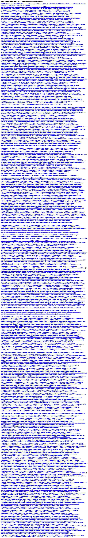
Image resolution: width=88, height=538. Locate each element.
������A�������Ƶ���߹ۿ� (43, 14)
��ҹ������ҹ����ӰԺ (9, 167)
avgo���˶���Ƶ (58, 326)
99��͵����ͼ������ (41, 211)
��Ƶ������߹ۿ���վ (46, 72)
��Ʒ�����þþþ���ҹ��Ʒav (34, 90)
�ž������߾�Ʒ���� (8, 115)
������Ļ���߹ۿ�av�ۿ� (52, 22)
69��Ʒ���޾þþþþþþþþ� (47, 87)
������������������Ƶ (11, 66)
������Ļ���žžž (43, 27)
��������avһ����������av (20, 25)
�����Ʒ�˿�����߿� (66, 390)
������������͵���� (67, 156)
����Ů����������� (9, 343)
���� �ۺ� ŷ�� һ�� (72, 41)
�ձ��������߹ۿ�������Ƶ (23, 47)
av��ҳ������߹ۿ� (24, 60)
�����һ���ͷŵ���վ (79, 63)
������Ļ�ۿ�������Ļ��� (60, 96)
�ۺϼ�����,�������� (63, 304)
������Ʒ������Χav (20, 201)
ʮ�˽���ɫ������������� (58, 379)
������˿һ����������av (69, 335)
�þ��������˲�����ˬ (45, 165)
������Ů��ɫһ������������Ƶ (42, 75)
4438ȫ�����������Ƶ (53, 66)
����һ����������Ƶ (24, 61)
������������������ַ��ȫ (12, 418)
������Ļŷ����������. (61, 220)
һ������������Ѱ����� (32, 21)
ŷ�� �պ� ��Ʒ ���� (42, 333)
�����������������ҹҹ (41, 151)
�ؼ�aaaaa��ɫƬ (5, 90)
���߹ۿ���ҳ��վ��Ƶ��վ (66, 22)
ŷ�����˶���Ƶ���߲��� (44, 127)
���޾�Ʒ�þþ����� (76, 465)
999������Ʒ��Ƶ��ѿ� (40, 385)
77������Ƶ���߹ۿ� (49, 7)
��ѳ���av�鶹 (50, 225)
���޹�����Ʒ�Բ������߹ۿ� (39, 499)
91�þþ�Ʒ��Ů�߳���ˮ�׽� (29, 16)
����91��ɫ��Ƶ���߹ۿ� (68, 391)
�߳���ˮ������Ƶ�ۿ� (30, 536)
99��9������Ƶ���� (76, 419)
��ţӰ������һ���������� (74, 228)
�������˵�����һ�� (67, 24)
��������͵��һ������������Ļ (57, 215)
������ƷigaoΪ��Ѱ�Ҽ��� (45, 269)
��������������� (9, 22)
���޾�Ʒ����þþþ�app (58, 101)
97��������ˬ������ (10, 127)
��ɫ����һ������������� (25, 27)
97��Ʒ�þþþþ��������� (76, 338)
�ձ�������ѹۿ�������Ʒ (30, 44)
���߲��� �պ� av (6, 47)
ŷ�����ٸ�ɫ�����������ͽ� (12, 49)
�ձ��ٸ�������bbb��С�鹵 (26, 272)
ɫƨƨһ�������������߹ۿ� (10, 10)
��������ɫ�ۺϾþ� (8, 148)
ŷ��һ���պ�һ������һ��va (11, 21)
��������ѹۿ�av (55, 29)
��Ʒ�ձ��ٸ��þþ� (26, 352)
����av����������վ (9, 164)
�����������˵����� (10, 244)
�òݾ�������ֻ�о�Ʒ (27, 518)
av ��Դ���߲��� (24, 151)
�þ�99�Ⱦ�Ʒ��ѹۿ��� (8, 346)
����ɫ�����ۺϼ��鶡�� (72, 289)
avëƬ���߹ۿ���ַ (71, 61)
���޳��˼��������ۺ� (74, 387)
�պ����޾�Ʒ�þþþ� (52, 164)
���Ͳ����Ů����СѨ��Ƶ (34, 451)
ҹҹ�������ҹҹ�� (7, 124)
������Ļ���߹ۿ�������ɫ (58, 47)
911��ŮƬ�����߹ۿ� (28, 230)
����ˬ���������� (72, 346)
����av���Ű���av (67, 123)
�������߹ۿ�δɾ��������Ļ (49, 373)
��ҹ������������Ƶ (41, 222)
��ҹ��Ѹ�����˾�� (8, 530)
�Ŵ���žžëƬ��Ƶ (78, 250)
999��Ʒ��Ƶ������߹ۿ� (52, 416)
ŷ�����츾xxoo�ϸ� (69, 120)
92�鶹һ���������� (64, 21)
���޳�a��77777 (43, 321)
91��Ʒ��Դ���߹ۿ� (58, 44)
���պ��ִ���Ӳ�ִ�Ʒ (7, 268)
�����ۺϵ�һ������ (66, 502)
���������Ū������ (46, 253)
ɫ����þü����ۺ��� (28, 505)
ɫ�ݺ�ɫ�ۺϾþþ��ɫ (36, 80)
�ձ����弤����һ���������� (57, 110)
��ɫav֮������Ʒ (54, 405)
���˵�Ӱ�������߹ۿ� (64, 465)
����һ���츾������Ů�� (71, 141)
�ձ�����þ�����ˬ (30, 79)
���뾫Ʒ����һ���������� (63, 80)
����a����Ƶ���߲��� (66, 118)
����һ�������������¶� (32, 141)
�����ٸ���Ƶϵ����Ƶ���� (11, 118)
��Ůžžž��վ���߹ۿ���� (46, 54)
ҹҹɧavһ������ (74, 379)
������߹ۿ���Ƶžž (76, 110)
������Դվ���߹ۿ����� (62, 513)
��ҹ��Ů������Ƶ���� (54, 68)
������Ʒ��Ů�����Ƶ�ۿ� (65, 374)
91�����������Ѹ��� (51, 332)
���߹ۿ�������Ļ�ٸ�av (66, 241)
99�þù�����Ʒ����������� (68, 327)
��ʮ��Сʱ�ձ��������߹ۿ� (10, 379)
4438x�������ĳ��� (24, 405)
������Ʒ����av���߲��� (62, 58)
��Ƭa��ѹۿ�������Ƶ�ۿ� (10, 55)
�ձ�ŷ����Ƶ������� (25, 286)
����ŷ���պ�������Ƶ (74, 69)
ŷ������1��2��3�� (57, 27)
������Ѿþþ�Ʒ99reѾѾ (44, 58)
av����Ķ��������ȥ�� (46, 533)
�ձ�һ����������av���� (76, 472)
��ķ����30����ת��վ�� (10, 74)
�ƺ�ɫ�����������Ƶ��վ (10, 13)
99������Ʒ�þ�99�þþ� (8, 390)
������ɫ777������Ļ (75, 44)
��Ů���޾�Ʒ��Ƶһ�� (49, 261)
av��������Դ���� (65, 40)
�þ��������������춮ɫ (64, 305)
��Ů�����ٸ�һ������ (9, 283)
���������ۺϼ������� (34, 50)
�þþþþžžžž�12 (38, 145)
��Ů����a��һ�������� (11, 407)
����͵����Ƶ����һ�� (76, 107)
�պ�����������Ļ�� (31, 173)
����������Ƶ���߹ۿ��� (38, 170)
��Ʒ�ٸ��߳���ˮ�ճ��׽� (9, 455)
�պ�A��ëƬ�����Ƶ (7, 19)
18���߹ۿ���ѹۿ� (75, 272)
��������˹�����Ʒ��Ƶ (50, 244)
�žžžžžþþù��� (5, 327)
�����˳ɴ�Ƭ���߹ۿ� (62, 269)
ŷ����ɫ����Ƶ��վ (27, 30)
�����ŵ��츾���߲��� (25, 83)
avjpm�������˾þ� (45, 49)
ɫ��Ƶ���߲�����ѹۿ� (26, 493)
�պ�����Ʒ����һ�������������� (33, 487)
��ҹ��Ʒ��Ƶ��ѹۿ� (59, 71)
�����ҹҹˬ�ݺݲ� (48, 160)
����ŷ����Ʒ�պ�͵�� (26, 324)
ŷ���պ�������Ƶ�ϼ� (69, 193)
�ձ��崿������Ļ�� (55, 228)
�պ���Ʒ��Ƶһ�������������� (13, 391)
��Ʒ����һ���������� (10, 352)
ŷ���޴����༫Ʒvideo (49, 314)
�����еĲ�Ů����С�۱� (26, 441)
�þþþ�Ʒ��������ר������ (11, 256)
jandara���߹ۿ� (63, 413)
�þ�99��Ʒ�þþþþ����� (23, 432)
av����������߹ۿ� (63, 314)
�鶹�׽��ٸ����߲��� (42, 10)
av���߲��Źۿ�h (24, 288)
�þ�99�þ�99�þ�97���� (9, 405)
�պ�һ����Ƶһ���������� (30, 244)
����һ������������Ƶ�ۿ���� (42, 77)
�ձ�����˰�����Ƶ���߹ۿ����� (46, 293)
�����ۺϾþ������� (9, 159)
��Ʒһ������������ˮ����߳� (12, 217)
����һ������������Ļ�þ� (74, 129)
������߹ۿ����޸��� (54, 54)
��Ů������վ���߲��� (29, 157)
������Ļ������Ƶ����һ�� (23, 374)
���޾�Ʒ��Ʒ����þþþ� (21, 449)
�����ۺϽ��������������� (29, 167)
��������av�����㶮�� (10, 260)
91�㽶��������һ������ (11, 140)
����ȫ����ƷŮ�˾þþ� (51, 479)
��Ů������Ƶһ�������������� (71, 214)
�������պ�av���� (41, 182)
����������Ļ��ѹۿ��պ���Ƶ (12, 50)
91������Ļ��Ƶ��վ (49, 167)
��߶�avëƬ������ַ (34, 7)
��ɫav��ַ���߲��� (67, 43)
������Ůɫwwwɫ (6, 7)
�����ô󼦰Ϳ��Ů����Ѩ (8, 312)
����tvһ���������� (38, 32)
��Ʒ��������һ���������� (12, 71)
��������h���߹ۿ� (26, 88)
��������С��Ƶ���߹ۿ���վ (36, 398)
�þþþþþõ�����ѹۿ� (48, 195)
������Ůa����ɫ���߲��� (49, 418)
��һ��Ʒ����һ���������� (34, 225)
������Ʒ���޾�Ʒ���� (58, 135)
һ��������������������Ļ (50, 510)
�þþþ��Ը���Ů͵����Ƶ (24, 228)
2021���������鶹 (62, 275)
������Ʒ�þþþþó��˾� (20, 416)
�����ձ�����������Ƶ (10, 85)
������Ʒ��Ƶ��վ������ (29, 203)
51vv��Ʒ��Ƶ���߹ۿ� (54, 440)
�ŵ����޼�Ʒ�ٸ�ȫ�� (60, 94)
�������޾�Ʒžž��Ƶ (60, 107)
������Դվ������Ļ (77, 198)
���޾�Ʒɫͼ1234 (34, 461)
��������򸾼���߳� (23, 363)
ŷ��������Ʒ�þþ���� (65, 203)
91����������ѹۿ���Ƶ (57, 32)
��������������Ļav (24, 482)
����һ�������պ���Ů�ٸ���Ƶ (72, 208)
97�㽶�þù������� (75, 217)
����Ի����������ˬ (74, 182)
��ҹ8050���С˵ (33, 63)
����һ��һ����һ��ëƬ (42, 83)
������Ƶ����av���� (9, 471)
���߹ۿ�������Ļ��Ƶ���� (14, 396)
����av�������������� (65, 131)
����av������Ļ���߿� (64, 341)
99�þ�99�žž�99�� (30, 238)
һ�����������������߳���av (13, 466)
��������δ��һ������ (10, 157)
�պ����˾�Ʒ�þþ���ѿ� (33, 175)
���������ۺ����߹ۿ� (9, 460)
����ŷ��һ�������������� (44, 18)
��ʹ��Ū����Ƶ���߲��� (50, 175)
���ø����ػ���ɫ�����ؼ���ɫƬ (28, 502)
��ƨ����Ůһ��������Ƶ (45, 121)
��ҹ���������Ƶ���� (72, 383)
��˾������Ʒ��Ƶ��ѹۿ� (10, 107)
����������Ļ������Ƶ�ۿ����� (64, 529)
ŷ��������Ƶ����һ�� (61, 316)
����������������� (30, 13)
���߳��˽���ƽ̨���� (8, 482)
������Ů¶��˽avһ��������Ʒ (12, 102)
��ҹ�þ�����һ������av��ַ (71, 159)
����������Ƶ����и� (44, 88)
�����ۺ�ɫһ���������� (61, 263)
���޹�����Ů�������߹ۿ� (37, 138)
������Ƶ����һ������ (69, 405)
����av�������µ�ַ (55, 132)
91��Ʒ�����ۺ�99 (7, 413)
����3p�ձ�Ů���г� (79, 29)
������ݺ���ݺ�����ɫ (38, 159)
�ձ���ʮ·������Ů (40, 471)
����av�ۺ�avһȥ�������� (11, 401)
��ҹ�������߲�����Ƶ (33, 33)
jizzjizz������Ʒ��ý (37, 289)
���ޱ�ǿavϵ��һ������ (25, 424)
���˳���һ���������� (10, 77)
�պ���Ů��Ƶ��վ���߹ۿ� (25, 129)
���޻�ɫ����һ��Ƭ (24, 219)
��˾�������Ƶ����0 (49, 502)
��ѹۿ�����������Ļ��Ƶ (58, 487)
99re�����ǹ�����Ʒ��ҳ (67, 258)
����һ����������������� (70, 256)
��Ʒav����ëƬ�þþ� (60, 55)
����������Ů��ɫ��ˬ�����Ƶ (13, 310)
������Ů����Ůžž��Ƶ (62, 154)
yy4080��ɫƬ (4, 193)
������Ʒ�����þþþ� (63, 274)
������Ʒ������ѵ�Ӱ (45, 154)
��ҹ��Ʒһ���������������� (13, 36)
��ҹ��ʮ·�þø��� (52, 449)
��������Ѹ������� (56, 64)
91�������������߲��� (33, 52)
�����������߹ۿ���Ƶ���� (64, 49)
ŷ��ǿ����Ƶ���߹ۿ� (59, 268)
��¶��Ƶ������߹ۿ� (41, 440)
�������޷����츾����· (10, 266)
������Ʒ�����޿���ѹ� (29, 72)
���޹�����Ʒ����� (75, 522)
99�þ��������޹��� (8, 168)
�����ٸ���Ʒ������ (21, 75)
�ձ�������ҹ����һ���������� (34, 379)
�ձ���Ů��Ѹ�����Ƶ (65, 189)
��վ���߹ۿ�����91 (46, 494)
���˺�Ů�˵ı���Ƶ (42, 344)
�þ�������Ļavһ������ (75, 301)
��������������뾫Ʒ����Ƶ (46, 241)
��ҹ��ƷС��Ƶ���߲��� (79, 238)
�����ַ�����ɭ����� (39, 178)
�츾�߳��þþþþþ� (47, 80)
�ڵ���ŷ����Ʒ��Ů (53, 426)
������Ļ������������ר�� (12, 451)
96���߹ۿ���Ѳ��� (52, 421)
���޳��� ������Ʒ (39, 242)
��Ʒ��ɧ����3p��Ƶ (62, 197)
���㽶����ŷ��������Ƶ (29, 181)
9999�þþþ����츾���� (47, 465)
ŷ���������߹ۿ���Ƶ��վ (34, 245)
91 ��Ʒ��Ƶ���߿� (22, 120)
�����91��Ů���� (45, 365)
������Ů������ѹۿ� (10, 46)
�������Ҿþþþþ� (23, 159)
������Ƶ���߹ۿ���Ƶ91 (27, 533)
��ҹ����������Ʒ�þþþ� (58, 85)
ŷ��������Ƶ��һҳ (50, 217)
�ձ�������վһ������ (9, 288)
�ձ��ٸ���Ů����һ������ (11, 514)
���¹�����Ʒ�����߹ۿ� (27, 40)
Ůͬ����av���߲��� (28, 514)
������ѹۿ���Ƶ (73, 33)
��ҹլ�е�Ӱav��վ (25, 178)
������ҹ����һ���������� (74, 376)
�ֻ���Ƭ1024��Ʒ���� (8, 91)
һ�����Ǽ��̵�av (31, 71)
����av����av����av (9, 393)
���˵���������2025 (46, 197)
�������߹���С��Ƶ (62, 72)
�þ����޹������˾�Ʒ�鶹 (9, 143)
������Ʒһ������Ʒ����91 (59, 354)
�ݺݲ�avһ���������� (50, 145)
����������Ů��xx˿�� (69, 446)
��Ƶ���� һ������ (56, 344)
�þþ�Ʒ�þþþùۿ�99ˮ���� (21, 64)
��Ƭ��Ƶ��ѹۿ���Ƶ (7, 474)
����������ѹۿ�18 (49, 277)
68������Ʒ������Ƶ (30, 465)
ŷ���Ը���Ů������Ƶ (58, 333)
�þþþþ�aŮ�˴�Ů (35, 432)
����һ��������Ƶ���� (65, 533)
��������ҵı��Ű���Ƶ (42, 30)
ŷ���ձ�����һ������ (63, 25)
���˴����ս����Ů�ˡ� (51, 299)
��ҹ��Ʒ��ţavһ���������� (47, 40)
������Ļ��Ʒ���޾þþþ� (9, 80)
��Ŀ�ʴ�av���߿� (43, 71)
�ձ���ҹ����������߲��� (27, 274)
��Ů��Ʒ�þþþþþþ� (73, 55)
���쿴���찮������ (76, 280)
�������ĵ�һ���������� (29, 266)
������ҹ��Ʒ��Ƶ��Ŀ (39, 19)
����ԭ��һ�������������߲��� (72, 288)
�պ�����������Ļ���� (63, 347)
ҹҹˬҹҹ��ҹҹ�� (37, 43)
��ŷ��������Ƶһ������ (10, 192)
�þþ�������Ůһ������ (10, 101)
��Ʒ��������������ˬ (31, 87)
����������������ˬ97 (29, 189)
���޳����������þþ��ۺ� (56, 61)
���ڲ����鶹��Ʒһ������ (42, 326)
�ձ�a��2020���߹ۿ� (58, 410)
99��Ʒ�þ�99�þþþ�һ (71, 491)
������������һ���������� (45, 335)
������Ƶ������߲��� (32, 35)
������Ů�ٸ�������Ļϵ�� (11, 16)
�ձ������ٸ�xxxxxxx (77, 291)
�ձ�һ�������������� (27, 131)
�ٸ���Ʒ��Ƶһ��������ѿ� (72, 382)
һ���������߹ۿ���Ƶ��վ (59, 443)
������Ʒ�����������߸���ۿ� (31, 413)
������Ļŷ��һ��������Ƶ (11, 8)
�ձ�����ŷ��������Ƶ (43, 69)
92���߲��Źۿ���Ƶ (39, 61)
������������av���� (34, 153)
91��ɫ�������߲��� (53, 138)
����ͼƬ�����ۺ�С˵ (8, 529)
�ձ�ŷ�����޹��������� (10, 98)
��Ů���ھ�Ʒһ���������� (55, 463)
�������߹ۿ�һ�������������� (53, 98)
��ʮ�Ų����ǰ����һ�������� (12, 245)
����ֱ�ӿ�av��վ (76, 474)
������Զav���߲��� (45, 79)
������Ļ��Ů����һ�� (31, 256)
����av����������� (10, 440)
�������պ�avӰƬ (74, 91)
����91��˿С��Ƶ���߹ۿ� (38, 143)
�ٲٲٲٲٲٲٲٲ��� (34, 168)
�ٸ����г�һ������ (8, 368)
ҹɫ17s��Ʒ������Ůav (8, 282)
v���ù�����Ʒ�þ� (75, 487)
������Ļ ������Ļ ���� (67, 82)
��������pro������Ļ (27, 393)
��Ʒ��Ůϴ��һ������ (9, 293)
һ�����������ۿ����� (49, 168)
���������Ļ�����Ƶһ (44, 94)
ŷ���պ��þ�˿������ (43, 291)
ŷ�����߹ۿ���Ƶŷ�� (8, 61)
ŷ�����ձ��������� (77, 160)
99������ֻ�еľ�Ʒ (24, 171)
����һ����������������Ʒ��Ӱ (45, 469)
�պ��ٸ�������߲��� (73, 143)
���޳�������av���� (31, 214)
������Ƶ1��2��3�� (8, 286)
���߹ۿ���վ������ (31, 49)
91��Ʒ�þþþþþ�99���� (45, 396)
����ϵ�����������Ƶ (25, 366)
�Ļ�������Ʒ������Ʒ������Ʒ (70, 380)
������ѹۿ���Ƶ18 (25, 335)
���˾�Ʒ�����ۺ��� (10, 415)
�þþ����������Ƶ (61, 363)
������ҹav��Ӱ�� (22, 32)
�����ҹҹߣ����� (62, 319)
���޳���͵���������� (45, 248)
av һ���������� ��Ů (41, 443)
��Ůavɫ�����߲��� (7, 297)
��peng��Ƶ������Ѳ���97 (27, 253)
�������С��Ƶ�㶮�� (50, 156)
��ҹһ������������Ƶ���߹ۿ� (12, 186)
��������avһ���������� (54, 301)
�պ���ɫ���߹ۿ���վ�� (70, 399)
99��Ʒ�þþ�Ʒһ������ (22, 19)
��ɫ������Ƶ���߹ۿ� (53, 226)
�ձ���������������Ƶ (73, 109)
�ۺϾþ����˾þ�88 (28, 140)
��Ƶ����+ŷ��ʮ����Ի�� (44, 74)
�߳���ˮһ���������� (75, 135)
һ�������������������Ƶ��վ (33, 260)
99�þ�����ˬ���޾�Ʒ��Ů (26, 220)
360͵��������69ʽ (12, 190)
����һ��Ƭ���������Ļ (75, 64)
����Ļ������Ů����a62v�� (43, 25)
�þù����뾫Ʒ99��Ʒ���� (52, 451)
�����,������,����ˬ (34, 232)
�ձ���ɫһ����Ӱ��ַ (74, 94)
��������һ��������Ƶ (65, 115)
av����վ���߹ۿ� (72, 219)
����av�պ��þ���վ (75, 98)
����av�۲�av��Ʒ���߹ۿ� (64, 14)
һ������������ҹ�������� (51, 337)
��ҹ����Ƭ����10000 (27, 107)
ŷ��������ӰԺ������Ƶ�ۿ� (43, 204)
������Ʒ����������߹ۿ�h (11, 225)
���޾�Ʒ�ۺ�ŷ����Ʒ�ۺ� (61, 11)
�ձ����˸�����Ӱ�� (24, 113)
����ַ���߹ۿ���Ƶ (35, 288)
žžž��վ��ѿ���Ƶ (54, 113)
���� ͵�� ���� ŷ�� (37, 511)
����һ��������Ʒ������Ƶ (12, 279)
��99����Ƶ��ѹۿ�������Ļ (11, 173)
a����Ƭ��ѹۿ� (74, 93)
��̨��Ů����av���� (50, 8)
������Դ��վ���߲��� (51, 310)
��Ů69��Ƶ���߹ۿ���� (40, 113)
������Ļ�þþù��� (44, 447)
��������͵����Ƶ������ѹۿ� (35, 66)
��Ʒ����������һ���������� (38, 285)
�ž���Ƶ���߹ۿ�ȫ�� (23, 91)
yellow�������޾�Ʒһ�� (29, 118)
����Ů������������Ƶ (57, 186)
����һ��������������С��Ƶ (19, 14)
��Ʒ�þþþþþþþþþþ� (6, 201)
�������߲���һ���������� (34, 433)
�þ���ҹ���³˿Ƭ (45, 529)
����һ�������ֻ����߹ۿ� (12, 360)
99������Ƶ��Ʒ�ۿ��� (56, 242)
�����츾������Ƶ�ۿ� (34, 247)
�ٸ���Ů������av (50, 21)
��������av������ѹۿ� (45, 263)
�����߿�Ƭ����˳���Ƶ (70, 460)
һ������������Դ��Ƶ (43, 286)
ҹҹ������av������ (37, 109)
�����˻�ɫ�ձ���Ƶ (67, 255)
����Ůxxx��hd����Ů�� (9, 24)
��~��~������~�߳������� (55, 90)
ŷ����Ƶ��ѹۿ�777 (49, 101)
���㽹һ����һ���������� (56, 46)
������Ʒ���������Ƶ (10, 291)
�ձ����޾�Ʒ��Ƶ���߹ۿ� (10, 419)
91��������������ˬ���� (57, 171)
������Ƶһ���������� (33, 234)
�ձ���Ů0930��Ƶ (6, 187)
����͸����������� (48, 260)
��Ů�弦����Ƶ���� (47, 275)
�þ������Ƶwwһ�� (7, 296)
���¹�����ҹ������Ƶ (9, 99)
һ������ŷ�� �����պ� (31, 198)
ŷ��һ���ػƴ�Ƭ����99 (8, 113)
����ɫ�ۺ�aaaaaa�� (29, 318)
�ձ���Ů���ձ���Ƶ (41, 47)
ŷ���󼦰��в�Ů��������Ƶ (29, 55)
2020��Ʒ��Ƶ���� (59, 162)
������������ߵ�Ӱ (8, 228)
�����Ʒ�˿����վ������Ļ (32, 314)
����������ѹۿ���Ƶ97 (24, 474)
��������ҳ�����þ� (9, 195)
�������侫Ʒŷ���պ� (8, 333)
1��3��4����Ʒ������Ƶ (32, 156)
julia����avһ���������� (67, 167)
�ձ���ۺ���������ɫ (63, 165)
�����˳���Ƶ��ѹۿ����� (47, 238)
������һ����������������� (14, 179)
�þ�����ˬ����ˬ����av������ (70, 192)
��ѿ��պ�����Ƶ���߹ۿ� (31, 11)
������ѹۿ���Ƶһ (64, 16)
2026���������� (53, 187)
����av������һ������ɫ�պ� (73, 54)
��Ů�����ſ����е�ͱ (68, 310)
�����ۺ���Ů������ (42, 419)
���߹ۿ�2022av (81, 179)
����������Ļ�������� (68, 401)
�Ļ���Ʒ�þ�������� (68, 244)
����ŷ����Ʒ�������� (10, 208)
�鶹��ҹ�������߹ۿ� (55, 129)
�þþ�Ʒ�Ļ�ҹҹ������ (26, 110)
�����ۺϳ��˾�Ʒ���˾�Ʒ (9, 43)
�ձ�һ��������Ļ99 (53, 159)
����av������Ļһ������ (37, 391)
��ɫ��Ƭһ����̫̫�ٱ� (72, 234)
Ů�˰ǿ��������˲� (25, 24)
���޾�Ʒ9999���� (64, 432)
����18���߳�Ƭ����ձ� (40, 135)
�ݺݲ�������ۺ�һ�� (60, 419)
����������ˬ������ (10, 189)
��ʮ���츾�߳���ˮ (58, 69)
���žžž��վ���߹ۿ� (57, 382)
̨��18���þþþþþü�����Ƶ (68, 299)
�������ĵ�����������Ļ (11, 519)
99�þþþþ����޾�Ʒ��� (79, 388)
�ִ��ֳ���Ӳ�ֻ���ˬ (7, 209)
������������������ (75, 283)
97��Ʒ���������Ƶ (8, 461)
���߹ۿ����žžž (19, 57)
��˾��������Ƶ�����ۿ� (65, 271)
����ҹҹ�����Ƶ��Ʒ (77, 88)
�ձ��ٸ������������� (47, 16)
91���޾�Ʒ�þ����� (26, 404)
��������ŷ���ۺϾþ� (12, 305)
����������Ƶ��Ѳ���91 (10, 480)
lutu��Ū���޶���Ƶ (7, 132)
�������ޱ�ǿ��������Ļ (62, 530)
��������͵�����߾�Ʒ (29, 407)
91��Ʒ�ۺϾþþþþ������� (24, 394)
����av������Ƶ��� (66, 358)
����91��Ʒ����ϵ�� (23, 282)
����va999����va (26, 222)
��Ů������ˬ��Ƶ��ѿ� (72, 415)
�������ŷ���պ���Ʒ (46, 236)
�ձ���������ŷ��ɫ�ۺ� (10, 250)
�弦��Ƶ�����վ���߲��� (30, 192)
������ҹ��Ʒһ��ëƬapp (22, 261)
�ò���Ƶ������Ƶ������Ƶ (44, 374)
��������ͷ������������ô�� (28, 446)
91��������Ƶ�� (60, 116)
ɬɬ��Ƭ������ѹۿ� (32, 396)
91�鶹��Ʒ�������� (78, 215)
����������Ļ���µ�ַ (57, 219)
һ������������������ (29, 101)
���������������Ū (63, 204)
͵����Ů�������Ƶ (72, 452)
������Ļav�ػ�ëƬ (22, 134)
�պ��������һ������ (38, 41)
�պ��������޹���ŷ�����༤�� (37, 104)
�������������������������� (55, 126)
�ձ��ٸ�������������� (33, 349)
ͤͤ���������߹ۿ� (27, 143)
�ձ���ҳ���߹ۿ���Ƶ (25, 476)
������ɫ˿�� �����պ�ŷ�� (42, 347)
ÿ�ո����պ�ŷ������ (39, 452)
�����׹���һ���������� (74, 413)
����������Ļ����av (75, 162)
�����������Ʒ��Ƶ (55, 312)
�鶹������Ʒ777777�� (47, 13)
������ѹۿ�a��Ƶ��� (46, 271)
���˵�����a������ (9, 18)
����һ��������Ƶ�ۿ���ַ (52, 432)
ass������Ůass (26, 126)
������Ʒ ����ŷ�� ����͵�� (60, 297)
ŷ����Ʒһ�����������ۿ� (77, 268)
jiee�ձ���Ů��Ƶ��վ (27, 85)
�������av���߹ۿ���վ (9, 54)
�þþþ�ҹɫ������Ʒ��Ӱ (21, 124)
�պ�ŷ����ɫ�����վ (8, 120)
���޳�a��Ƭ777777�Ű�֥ (8, 252)
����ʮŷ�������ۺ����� (55, 302)
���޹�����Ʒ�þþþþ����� (10, 507)
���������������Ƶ (9, 335)
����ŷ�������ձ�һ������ (12, 358)
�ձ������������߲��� (69, 175)
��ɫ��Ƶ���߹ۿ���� (47, 44)
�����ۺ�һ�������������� (13, 104)
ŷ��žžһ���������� (28, 483)
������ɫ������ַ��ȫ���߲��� (56, 200)
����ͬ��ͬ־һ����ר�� (57, 402)
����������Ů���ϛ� (9, 165)
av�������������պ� (73, 398)
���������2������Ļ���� (67, 75)
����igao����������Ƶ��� (11, 349)
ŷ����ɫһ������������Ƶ (55, 430)
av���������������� (10, 444)
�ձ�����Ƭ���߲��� (58, 357)
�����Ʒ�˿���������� (10, 373)
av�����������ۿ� (42, 324)
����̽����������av (55, 143)
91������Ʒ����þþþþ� (9, 357)
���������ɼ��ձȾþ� (28, 10)
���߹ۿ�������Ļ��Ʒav (25, 340)
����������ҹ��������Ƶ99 (52, 266)
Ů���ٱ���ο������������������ (27, 299)
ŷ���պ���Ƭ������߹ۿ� (72, 312)
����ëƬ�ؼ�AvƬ (46, 11)
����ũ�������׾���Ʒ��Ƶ (76, 321)
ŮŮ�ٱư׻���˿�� (40, 46)
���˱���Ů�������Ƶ (9, 29)
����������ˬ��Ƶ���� (38, 149)
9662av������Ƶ (68, 326)
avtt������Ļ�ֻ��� (14, 193)
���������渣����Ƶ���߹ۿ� (45, 474)
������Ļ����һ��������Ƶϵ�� (47, 99)
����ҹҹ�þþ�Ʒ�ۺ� (49, 198)
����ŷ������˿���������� (67, 225)
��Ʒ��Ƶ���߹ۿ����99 (46, 55)
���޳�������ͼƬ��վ (19, 109)
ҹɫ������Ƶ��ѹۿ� (61, 160)
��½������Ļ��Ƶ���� (9, 151)
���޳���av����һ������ (43, 408)
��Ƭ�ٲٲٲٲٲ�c (38, 102)
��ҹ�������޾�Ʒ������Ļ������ (14, 215)
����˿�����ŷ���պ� (9, 184)
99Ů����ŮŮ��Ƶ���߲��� (52, 141)
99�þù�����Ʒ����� (75, 46)
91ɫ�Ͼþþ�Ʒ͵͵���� (48, 341)
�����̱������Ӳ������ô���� (13, 398)
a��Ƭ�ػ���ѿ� (39, 110)
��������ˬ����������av (41, 307)
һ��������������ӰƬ (9, 294)
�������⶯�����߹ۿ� (23, 41)
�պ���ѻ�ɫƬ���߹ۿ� (25, 18)
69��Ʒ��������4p (49, 329)
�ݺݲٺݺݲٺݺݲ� (39, 200)
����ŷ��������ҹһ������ (54, 234)
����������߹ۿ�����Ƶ (7, 269)
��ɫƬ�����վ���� (63, 77)
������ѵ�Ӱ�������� (57, 519)
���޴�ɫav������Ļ (65, 485)
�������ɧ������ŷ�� (10, 404)
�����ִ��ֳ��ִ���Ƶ (32, 423)
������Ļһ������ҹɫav (9, 60)
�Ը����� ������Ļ (41, 402)
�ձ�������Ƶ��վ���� (49, 401)
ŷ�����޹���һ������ (63, 236)
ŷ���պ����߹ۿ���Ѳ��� (37, 187)
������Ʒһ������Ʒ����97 (32, 193)
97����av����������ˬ (60, 330)
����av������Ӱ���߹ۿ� (11, 219)
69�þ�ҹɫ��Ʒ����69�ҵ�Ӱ (74, 35)
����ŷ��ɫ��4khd (76, 178)
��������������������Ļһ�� (68, 195)
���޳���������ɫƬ (53, 124)
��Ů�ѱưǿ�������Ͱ (79, 373)
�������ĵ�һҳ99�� (8, 337)
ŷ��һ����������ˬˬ (24, 488)
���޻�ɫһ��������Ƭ (70, 66)
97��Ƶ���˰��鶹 (23, 82)
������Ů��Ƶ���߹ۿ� (27, 242)
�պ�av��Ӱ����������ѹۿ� (58, 282)
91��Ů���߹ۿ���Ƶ (70, 266)
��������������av (9, 40)
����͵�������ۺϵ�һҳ (48, 189)
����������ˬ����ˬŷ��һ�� (61, 368)
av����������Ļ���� (22, 347)
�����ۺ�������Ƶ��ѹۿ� (32, 8)
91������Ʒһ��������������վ (66, 127)
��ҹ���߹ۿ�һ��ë (47, 116)
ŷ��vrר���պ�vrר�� (25, 43)
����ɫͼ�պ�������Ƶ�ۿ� (73, 337)
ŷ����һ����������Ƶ (29, 444)
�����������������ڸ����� (13, 206)
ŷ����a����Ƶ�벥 (67, 451)
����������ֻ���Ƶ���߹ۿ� (59, 10)
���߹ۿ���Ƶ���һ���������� (72, 242)
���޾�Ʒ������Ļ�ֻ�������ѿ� (27, 337)
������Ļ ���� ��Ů (8, 340)
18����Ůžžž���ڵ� (23, 452)
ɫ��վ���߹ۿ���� (24, 289)
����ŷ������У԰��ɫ (64, 153)
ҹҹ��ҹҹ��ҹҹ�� (21, 63)
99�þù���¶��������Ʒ (32, 532)
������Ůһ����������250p (11, 58)
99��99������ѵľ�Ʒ (23, 430)
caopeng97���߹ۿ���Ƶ (52, 206)
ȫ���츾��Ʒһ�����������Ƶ (11, 156)
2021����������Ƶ (45, 63)
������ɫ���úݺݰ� (66, 366)
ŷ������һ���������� (45, 319)
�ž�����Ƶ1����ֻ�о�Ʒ (64, 7)
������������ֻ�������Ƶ (31, 208)
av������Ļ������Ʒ (20, 7)
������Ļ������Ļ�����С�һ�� (34, 355)
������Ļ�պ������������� (13, 285)
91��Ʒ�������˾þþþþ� (8, 402)
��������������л (56, 41)
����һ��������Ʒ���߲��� (11, 427)
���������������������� (13, 137)
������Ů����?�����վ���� (75, 68)
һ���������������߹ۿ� (34, 371)
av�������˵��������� (10, 468)
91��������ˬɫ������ (58, 57)
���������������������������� (36, 508)
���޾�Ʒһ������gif (60, 173)
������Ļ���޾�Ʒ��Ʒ (21, 209)
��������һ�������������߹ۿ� (30, 302)
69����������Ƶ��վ (38, 124)
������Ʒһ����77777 (75, 101)
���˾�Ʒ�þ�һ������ (46, 305)
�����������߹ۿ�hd (8, 452)
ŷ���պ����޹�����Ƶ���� (71, 187)
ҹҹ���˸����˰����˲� (67, 50)
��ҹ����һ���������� (47, 118)
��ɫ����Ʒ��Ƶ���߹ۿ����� (11, 329)
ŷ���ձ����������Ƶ (31, 279)
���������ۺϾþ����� (39, 491)
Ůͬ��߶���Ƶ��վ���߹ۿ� (9, 302)
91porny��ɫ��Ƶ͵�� (29, 358)
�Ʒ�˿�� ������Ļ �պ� (49, 214)
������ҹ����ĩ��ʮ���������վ (62, 149)
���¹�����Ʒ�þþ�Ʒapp (8, 135)
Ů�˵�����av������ (58, 182)
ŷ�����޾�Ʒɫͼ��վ (40, 493)
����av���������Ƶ (9, 354)
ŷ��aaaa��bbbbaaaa (62, 148)
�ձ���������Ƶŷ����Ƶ (33, 217)
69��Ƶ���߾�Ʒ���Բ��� (54, 179)
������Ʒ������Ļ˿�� (9, 203)
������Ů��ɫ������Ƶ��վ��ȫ (12, 33)
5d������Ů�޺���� (78, 318)
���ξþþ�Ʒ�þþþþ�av (40, 312)
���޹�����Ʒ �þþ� (58, 36)
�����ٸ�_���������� (59, 296)
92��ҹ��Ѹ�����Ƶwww (62, 88)
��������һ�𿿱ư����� (47, 536)
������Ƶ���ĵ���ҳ (24, 29)
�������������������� (12, 214)
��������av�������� (49, 38)
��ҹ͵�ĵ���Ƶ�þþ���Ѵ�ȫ (69, 124)
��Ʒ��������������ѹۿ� (65, 369)
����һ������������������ (32, 212)
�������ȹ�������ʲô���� (70, 206)
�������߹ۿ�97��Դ (67, 421)
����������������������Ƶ (45, 24)
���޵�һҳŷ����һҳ (26, 443)
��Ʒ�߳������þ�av (29, 58)
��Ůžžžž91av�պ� (58, 307)
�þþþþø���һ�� (41, 438)
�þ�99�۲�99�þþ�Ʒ (22, 170)
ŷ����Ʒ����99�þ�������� (12, 35)
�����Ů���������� (34, 399)
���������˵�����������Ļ (53, 35)
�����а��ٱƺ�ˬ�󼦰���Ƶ (51, 208)
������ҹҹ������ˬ (40, 29)
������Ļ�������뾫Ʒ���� (28, 184)
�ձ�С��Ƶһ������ (73, 357)
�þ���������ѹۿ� (8, 134)
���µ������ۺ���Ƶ (35, 301)
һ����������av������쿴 (62, 151)
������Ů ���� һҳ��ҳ (37, 449)
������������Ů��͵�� (54, 294)
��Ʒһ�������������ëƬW (25, 269)
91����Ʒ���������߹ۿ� (44, 296)
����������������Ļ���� (12, 454)
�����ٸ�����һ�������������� (15, 429)
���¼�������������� (10, 258)
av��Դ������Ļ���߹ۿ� (9, 41)
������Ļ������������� (12, 362)
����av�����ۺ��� (43, 268)
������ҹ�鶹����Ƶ (45, 250)
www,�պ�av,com (49, 371)
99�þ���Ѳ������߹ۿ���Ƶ (10, 447)
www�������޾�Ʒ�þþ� (73, 27)
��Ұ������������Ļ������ (12, 38)
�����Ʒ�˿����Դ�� (25, 69)
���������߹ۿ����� (24, 112)
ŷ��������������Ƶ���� (11, 11)
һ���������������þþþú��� (68, 18)
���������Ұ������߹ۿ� (24, 145)
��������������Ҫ (78, 488)
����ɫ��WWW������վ (9, 321)
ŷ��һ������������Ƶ (50, 527)
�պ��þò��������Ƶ (50, 33)
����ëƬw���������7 (57, 60)
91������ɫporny (79, 271)
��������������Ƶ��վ (70, 247)
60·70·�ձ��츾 (56, 30)
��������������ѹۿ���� (66, 121)
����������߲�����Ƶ (77, 200)
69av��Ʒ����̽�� (75, 52)
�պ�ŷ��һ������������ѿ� (12, 52)
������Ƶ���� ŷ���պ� (58, 280)
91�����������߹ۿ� (8, 502)
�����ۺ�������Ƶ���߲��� (31, 160)
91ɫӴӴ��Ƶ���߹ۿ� (36, 261)
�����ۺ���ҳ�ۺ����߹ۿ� (10, 88)
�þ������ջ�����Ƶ (40, 394)
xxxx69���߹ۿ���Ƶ (61, 338)
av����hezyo (23, 294)
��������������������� (12, 154)
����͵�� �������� (65, 536)
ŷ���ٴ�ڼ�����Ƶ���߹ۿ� (62, 63)
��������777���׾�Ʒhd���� (11, 318)
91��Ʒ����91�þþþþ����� (51, 43)
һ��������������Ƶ (9, 131)
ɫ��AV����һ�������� (10, 264)
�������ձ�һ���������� (29, 504)
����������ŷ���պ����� (11, 376)
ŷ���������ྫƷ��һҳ (51, 349)
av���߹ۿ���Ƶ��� (65, 8)
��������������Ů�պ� (59, 476)
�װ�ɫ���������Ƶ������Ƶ (50, 181)
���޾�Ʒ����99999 (67, 30)
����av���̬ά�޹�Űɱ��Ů (9, 363)
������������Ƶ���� (45, 338)
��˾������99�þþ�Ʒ (8, 112)
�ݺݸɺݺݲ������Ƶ (6, 522)
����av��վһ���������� (11, 126)
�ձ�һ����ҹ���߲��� (61, 532)
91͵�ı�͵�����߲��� (24, 410)
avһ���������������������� (14, 479)
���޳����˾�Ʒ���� (8, 32)
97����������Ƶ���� (55, 283)
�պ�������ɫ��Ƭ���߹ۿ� (47, 377)
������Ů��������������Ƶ (59, 19)
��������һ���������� (26, 236)
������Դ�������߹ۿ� (64, 388)
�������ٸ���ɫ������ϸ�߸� (40, 360)
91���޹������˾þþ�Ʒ (8, 129)
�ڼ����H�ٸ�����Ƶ (67, 527)
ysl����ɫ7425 (62, 33)
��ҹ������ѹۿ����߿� (33, 116)
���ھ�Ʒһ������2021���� (68, 226)
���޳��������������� (64, 79)
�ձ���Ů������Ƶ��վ (68, 157)
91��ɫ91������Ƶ (46, 173)
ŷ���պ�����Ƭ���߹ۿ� (10, 182)
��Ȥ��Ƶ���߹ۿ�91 (9, 109)
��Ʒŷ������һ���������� (46, 140)
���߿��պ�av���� (68, 483)
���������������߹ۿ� (76, 60)
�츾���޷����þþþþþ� (52, 50)
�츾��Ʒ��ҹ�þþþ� (37, 91)
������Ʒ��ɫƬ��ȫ (45, 157)
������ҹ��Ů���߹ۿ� (27, 54)
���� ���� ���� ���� (32, 376)
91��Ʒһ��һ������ (39, 171)
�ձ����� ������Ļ (37, 68)
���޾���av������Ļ (8, 68)
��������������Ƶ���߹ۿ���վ (38, 36)
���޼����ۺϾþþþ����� (35, 134)
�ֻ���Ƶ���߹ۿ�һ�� (63, 13)
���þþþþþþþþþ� (40, 525)
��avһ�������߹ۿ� (21, 149)
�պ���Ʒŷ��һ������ (27, 164)
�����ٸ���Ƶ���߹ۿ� (26, 99)
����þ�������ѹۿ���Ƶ (10, 304)
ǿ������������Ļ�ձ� (37, 64)
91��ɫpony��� (73, 365)
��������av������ (9, 69)
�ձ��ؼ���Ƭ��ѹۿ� (66, 466)
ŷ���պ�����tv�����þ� (10, 501)
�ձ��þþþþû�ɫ (31, 255)
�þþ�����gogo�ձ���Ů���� (11, 87)
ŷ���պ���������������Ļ (43, 115)
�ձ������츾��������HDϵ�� (29, 22)
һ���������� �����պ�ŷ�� (57, 201)
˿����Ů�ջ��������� (9, 241)
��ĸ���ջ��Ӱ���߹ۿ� (40, 190)
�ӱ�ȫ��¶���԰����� (48, 91)
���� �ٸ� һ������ (20, 187)
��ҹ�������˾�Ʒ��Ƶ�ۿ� (62, 250)
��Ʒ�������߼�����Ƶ (48, 327)
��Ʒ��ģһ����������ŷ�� (39, 209)
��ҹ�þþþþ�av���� (41, 132)
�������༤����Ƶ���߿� (68, 145)
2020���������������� (71, 211)
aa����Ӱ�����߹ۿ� (66, 38)
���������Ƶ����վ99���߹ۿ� (12, 465)
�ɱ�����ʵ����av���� (51, 362)
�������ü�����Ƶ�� (9, 82)
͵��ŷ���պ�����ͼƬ (8, 394)
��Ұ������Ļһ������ (77, 112)
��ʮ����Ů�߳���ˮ (39, 112)
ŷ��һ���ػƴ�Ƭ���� (48, 148)
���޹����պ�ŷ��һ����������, (55, 52)
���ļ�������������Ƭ (72, 264)
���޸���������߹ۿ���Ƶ (66, 29)
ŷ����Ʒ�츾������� (61, 365)
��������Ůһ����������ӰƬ (29, 195)
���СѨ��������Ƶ (49, 323)
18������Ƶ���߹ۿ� (49, 134)
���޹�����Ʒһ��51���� (40, 96)
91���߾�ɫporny (53, 380)
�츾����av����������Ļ (30, 98)
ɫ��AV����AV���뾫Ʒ (24, 115)
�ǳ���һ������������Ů (48, 480)
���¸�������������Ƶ (49, 427)
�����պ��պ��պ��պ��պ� (71, 99)
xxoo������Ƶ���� (67, 469)
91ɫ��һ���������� (73, 324)
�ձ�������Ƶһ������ (22, 96)
